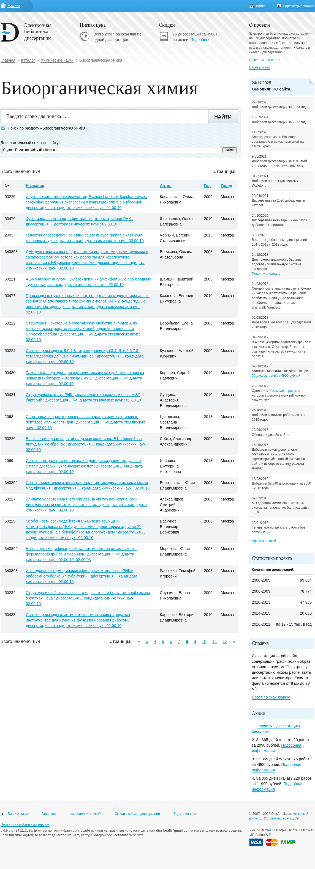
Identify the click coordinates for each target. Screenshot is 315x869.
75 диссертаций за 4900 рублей (276, 376)
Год (207, 185)
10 (204, 641)
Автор (165, 185)
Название (35, 185)
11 (214, 641)
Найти (223, 117)
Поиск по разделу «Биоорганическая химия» (44, 128)
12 (224, 641)
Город (226, 185)
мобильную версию (281, 391)
